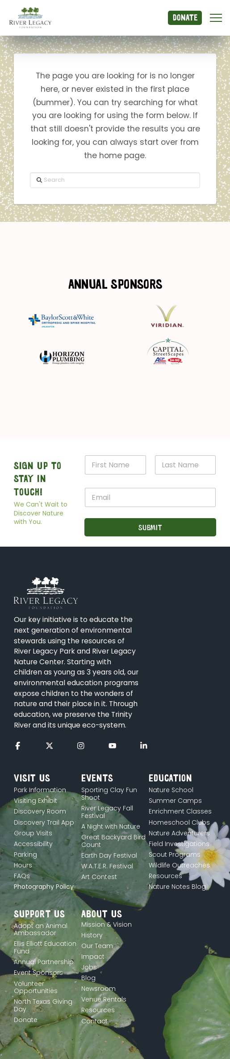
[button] (216, 18)
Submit (150, 527)
